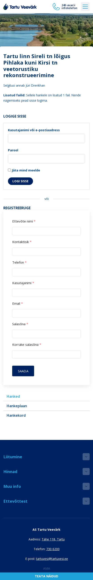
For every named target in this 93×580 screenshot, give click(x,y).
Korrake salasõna (26, 344)
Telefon (19, 262)
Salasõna (20, 324)
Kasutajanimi (23, 283)
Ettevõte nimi (23, 221)
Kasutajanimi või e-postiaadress (34, 130)
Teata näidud (46, 576)
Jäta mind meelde (24, 170)
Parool (13, 150)
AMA (46, 568)
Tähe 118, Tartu (53, 539)
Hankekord (16, 415)
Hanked (13, 396)
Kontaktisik (21, 242)
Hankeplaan (17, 405)
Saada (23, 371)
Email (17, 303)
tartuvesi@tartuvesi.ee (52, 559)
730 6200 (53, 549)
